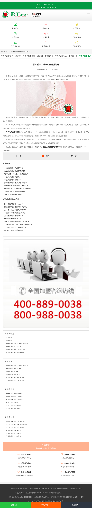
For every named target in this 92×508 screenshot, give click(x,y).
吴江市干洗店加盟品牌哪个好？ (16, 210)
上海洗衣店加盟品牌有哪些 (14, 191)
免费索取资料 (69, 454)
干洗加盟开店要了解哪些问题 (15, 227)
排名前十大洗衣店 (53, 79)
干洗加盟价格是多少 (12, 374)
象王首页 (75, 505)
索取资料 (44, 505)
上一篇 (18, 156)
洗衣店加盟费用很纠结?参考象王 (16, 221)
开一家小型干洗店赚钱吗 (14, 393)
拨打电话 (14, 505)
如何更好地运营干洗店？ (13, 204)
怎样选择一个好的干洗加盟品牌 (16, 174)
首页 (10, 51)
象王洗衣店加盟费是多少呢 (15, 377)
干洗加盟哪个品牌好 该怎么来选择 (17, 189)
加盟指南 (40, 56)
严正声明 (9, 338)
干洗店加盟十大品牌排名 (13, 168)
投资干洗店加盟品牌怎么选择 (15, 183)
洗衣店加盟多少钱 (12, 371)
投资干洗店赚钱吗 (12, 402)
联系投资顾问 (26, 463)
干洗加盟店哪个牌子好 (12, 180)
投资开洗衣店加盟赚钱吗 (14, 399)
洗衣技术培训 (26, 472)
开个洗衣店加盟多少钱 (13, 368)
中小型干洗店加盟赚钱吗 (13, 230)
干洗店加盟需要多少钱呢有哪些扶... (18, 343)
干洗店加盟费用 (7, 56)
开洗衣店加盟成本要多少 (14, 433)
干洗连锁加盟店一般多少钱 (15, 380)
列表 (48, 156)
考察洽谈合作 (69, 463)
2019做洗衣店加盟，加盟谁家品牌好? (18, 224)
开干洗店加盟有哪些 (13, 132)
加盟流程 (18, 56)
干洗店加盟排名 (25, 51)
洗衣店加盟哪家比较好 (12, 194)
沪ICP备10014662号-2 (69, 493)
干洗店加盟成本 (61, 56)
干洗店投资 (73, 56)
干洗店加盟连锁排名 (12, 177)
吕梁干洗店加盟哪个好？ (13, 216)
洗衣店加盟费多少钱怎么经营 (15, 349)
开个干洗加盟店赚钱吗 (13, 405)
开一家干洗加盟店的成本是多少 (16, 424)
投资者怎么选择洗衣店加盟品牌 (16, 186)
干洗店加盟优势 (29, 56)
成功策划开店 (69, 472)
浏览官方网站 (26, 454)
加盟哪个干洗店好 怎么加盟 (14, 213)
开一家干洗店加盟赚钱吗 (14, 396)
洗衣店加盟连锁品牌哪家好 (14, 171)
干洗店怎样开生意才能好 (13, 219)
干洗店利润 (49, 56)
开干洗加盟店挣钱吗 (12, 408)
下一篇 (74, 156)
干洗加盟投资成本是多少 (14, 436)
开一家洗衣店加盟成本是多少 (15, 421)
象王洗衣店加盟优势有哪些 (15, 352)
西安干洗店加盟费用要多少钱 (15, 207)
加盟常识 (16, 51)
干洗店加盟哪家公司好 (51, 147)
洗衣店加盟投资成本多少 (14, 430)
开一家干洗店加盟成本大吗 (15, 427)
